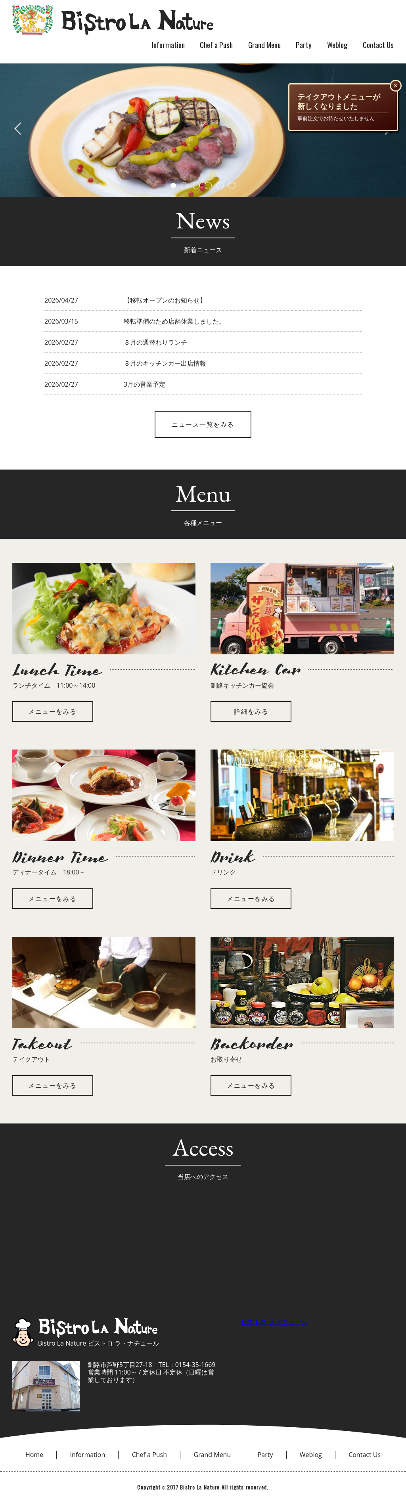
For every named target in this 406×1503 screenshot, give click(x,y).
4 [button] (208, 185)
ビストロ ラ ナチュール (274, 1321)
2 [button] (184, 185)
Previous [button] (26, 128)
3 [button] (196, 185)
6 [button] (232, 185)
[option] (203, 128)
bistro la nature (112, 20)
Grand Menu (264, 44)
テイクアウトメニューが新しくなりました (338, 101)
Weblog (337, 44)
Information (168, 44)
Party (304, 44)
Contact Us (378, 44)
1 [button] (173, 185)
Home (34, 1454)
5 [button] (220, 185)
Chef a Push (216, 44)
